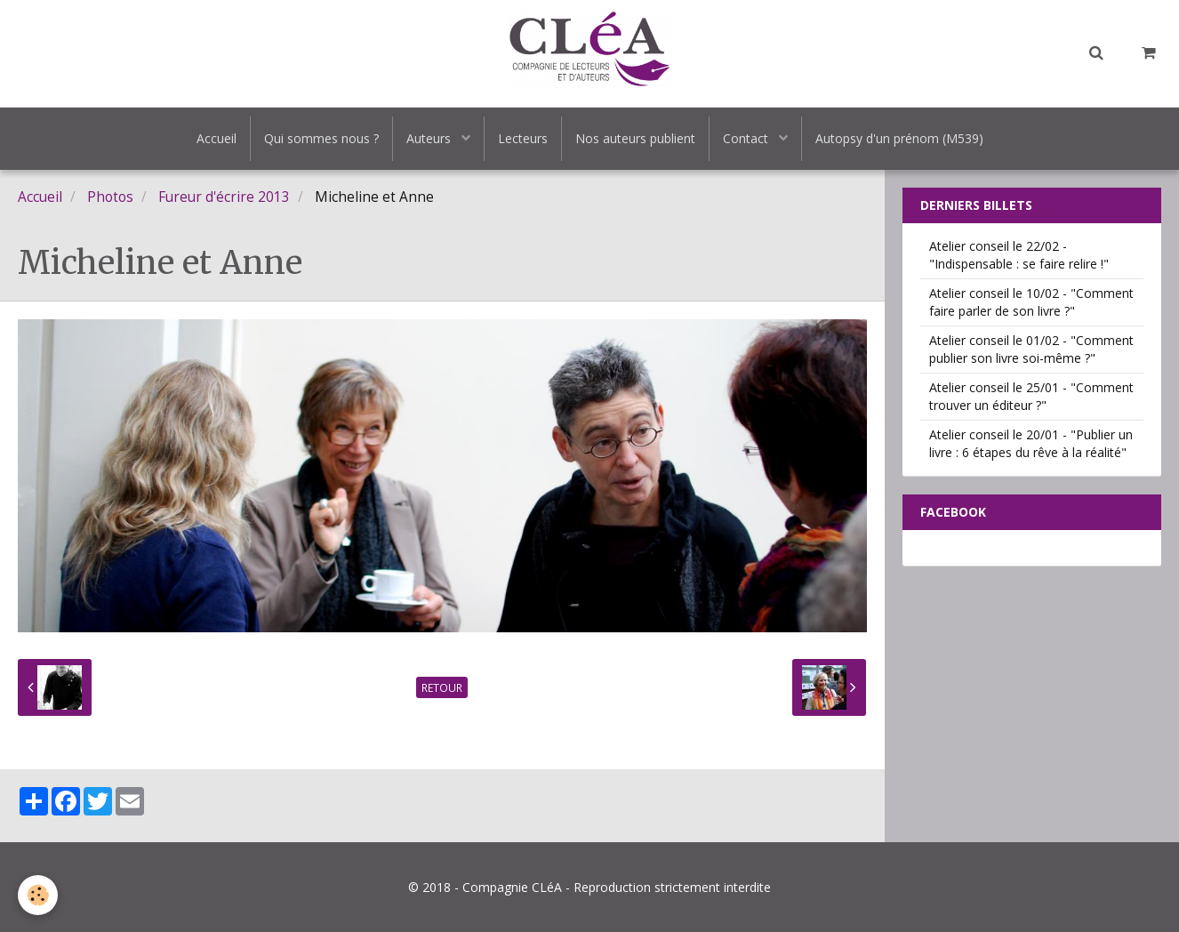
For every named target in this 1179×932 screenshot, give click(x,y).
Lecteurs (523, 138)
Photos (110, 197)
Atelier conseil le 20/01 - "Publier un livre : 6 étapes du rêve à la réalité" (1031, 443)
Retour (441, 687)
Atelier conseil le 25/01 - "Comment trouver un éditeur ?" (1031, 396)
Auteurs (430, 138)
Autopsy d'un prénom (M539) (899, 138)
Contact (747, 138)
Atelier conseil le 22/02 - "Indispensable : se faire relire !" (1019, 254)
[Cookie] (38, 895)
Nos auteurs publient (635, 138)
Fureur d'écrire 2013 (224, 197)
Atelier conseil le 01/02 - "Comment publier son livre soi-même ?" (1031, 349)
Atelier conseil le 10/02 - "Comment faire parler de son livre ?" (1031, 302)
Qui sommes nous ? (321, 138)
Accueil (216, 138)
